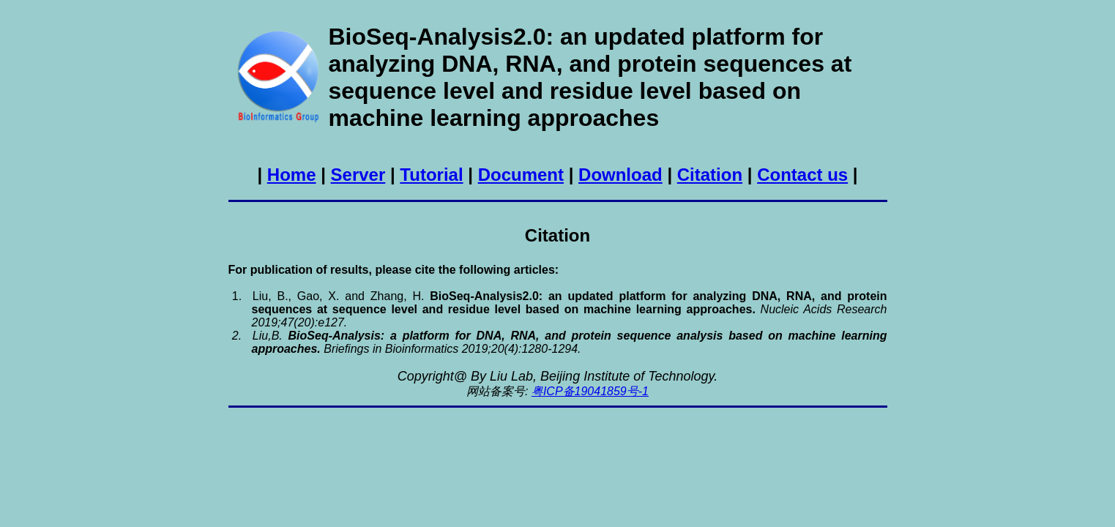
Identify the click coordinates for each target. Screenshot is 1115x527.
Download (620, 174)
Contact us (802, 174)
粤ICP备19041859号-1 (590, 391)
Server (358, 174)
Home (291, 174)
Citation (709, 174)
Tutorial (431, 174)
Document (521, 174)
